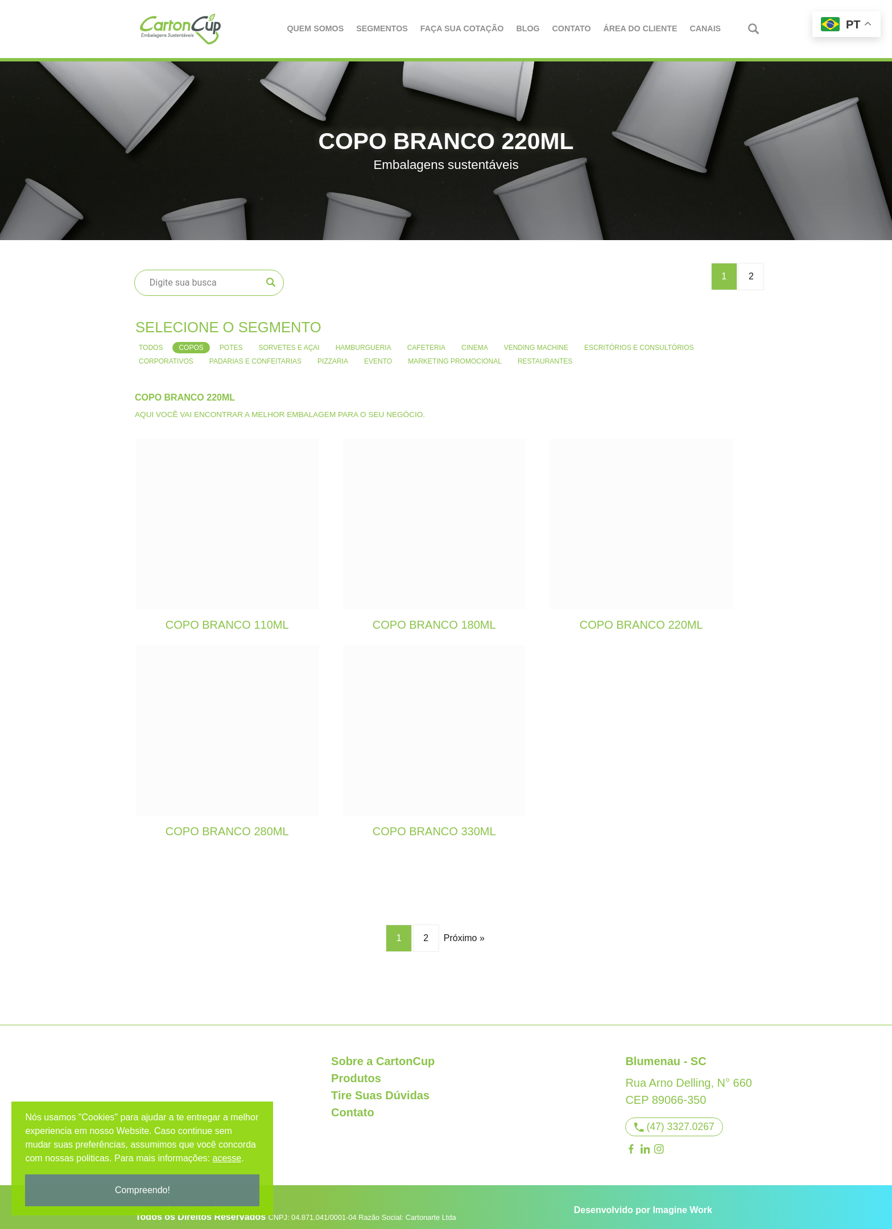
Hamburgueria (363, 340)
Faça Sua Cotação (463, 28)
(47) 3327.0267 (674, 1119)
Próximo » (464, 931)
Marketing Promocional (455, 354)
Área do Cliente (641, 28)
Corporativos (166, 354)
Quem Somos (316, 28)
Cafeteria (426, 340)
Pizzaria (332, 354)
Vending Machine (536, 340)
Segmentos (382, 28)
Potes (231, 340)
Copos (191, 340)
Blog (528, 28)
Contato (572, 28)
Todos (151, 340)
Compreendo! (144, 1190)
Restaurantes (545, 354)
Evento (378, 354)
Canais (706, 28)
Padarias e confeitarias (255, 354)
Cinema (474, 340)
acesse (228, 1158)
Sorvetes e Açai (288, 340)
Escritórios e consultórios (638, 340)
